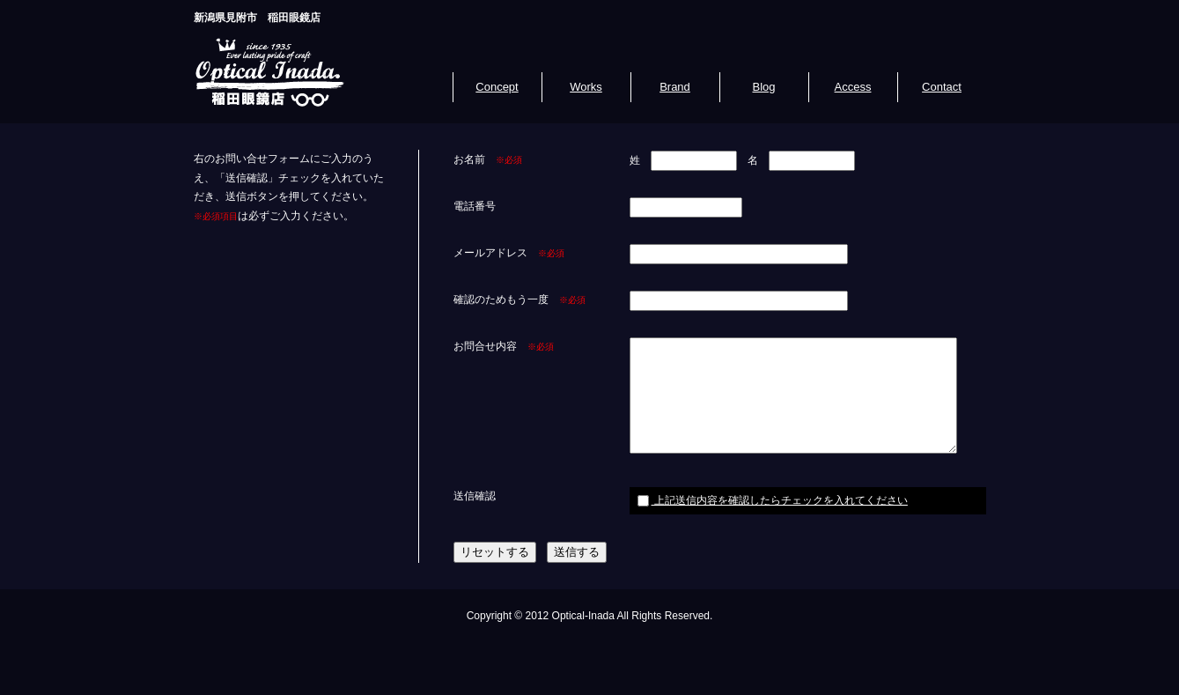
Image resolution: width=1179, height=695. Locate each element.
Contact (942, 86)
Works (586, 86)
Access (853, 86)
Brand (675, 86)
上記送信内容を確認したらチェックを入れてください (772, 500)
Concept (496, 86)
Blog (763, 86)
